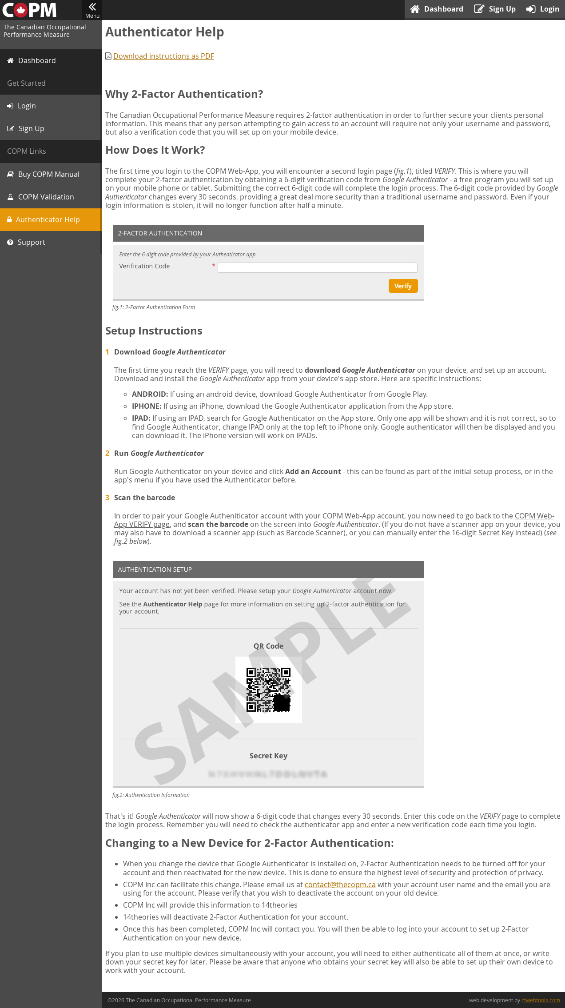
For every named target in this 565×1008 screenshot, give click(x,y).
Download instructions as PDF (165, 56)
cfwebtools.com (540, 1000)
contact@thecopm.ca (341, 893)
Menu (92, 10)
